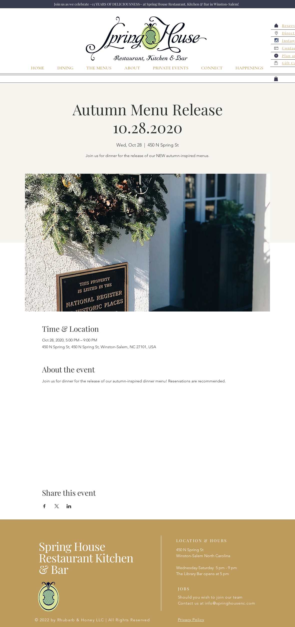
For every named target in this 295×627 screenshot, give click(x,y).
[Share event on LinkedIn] (69, 506)
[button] (276, 78)
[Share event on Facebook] (44, 506)
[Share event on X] (56, 506)
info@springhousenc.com (230, 603)
